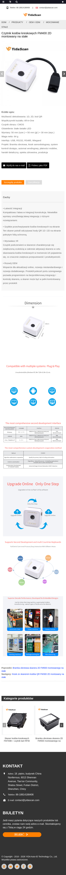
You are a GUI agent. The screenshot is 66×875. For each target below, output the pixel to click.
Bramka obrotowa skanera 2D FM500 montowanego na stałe (49, 739)
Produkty (17, 22)
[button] (64, 74)
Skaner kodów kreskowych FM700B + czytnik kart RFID (17, 739)
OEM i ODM (34, 22)
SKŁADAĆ (19, 834)
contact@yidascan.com (48, 8)
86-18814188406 (25, 794)
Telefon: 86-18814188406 (20, 8)
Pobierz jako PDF (39, 165)
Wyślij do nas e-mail (15, 165)
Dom (3, 22)
